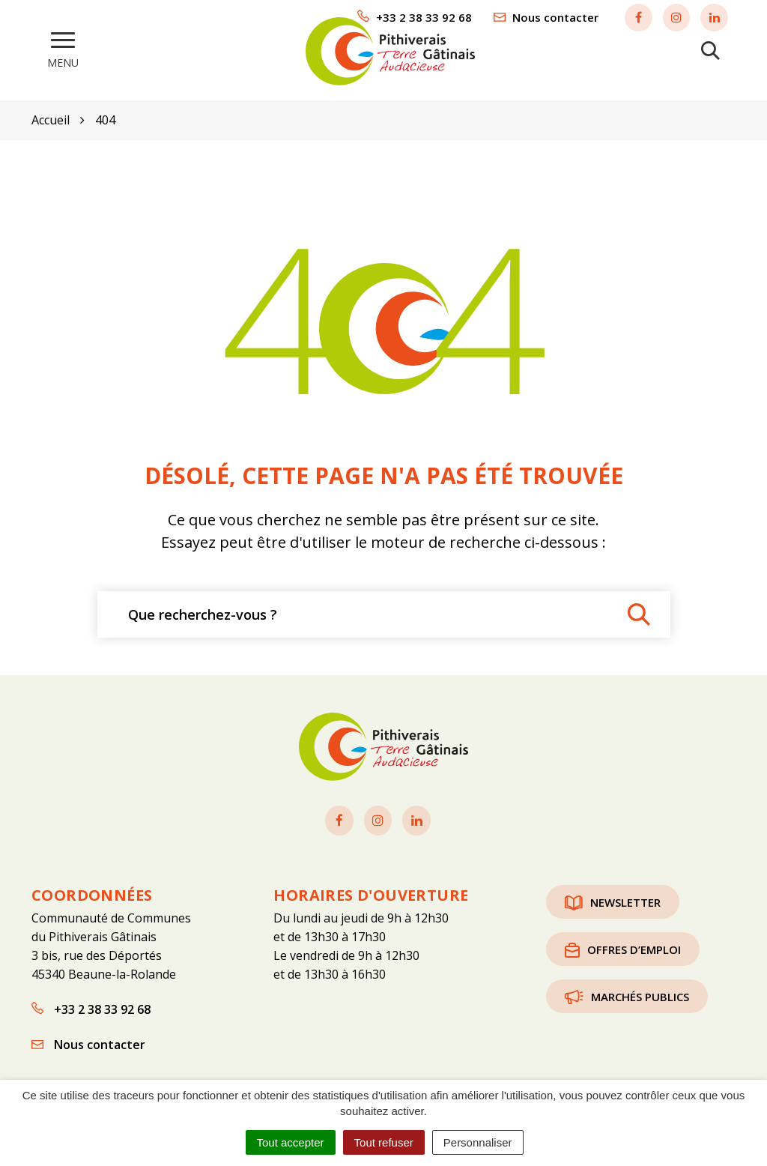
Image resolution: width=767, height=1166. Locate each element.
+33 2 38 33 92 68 (91, 1004)
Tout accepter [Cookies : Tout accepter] (290, 1142)
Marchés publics (627, 991)
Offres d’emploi (623, 944)
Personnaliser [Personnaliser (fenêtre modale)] (477, 1142)
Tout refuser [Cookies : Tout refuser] (383, 1142)
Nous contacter (88, 1039)
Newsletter (613, 897)
